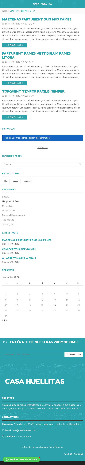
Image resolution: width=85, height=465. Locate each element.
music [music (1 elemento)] (15, 180)
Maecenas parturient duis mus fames (37, 19)
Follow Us (42, 147)
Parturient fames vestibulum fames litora (37, 55)
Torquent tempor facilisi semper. (34, 91)
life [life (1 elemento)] (5, 180)
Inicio (4, 11)
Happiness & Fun (10, 201)
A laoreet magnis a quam (19, 257)
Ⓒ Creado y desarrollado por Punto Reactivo (42, 446)
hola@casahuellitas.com (24, 429)
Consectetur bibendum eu (19, 248)
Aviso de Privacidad (73, 453)
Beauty (5, 196)
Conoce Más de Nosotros (65, 407)
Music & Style (9, 210)
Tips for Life (8, 219)
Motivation (7, 206)
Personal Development (13, 215)
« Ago (4, 320)
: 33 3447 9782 (17, 436)
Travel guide (8, 224)
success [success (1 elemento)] (28, 180)
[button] (21, 459)
